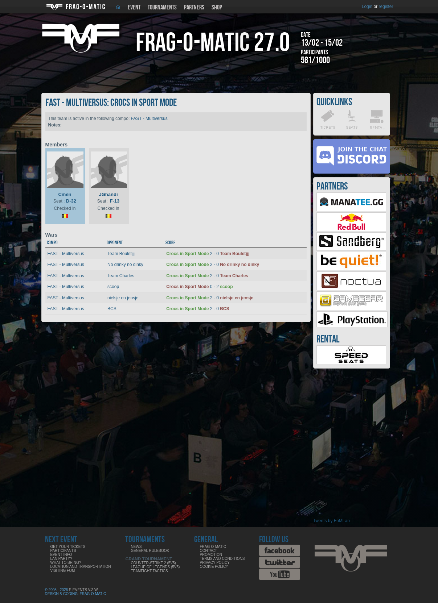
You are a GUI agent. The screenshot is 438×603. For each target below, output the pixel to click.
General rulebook (150, 551)
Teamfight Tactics (149, 571)
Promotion (211, 555)
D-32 (71, 201)
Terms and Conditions (222, 559)
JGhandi (108, 194)
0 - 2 (199, 286)
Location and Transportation (80, 567)
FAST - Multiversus (149, 118)
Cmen (64, 194)
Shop (217, 7)
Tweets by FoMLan (331, 520)
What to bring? (65, 563)
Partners (194, 7)
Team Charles (120, 275)
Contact (208, 551)
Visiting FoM (62, 571)
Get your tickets (68, 547)
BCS (111, 308)
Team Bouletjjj (121, 253)
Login (367, 6)
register (385, 6)
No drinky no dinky (125, 264)
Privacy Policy (214, 563)
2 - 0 (207, 253)
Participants (63, 551)
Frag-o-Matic (213, 547)
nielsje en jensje (122, 297)
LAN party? (61, 559)
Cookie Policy (214, 567)
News (136, 547)
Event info (61, 555)
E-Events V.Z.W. (84, 590)
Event (134, 7)
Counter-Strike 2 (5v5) (153, 563)
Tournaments (162, 7)
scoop (113, 286)
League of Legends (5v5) (155, 567)
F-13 (114, 201)
